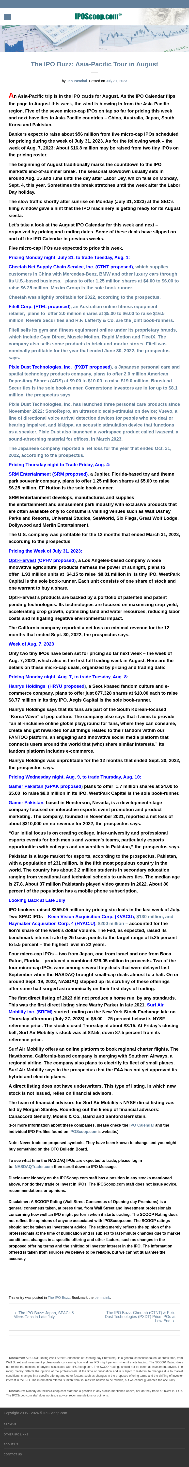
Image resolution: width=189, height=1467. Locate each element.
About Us (11, 1444)
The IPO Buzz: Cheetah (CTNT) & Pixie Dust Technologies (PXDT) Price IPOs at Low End (140, 1317)
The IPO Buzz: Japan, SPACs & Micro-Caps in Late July (44, 1315)
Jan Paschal (77, 81)
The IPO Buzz (59, 1298)
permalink (102, 1298)
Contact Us (13, 1454)
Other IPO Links (16, 1434)
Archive (10, 1424)
